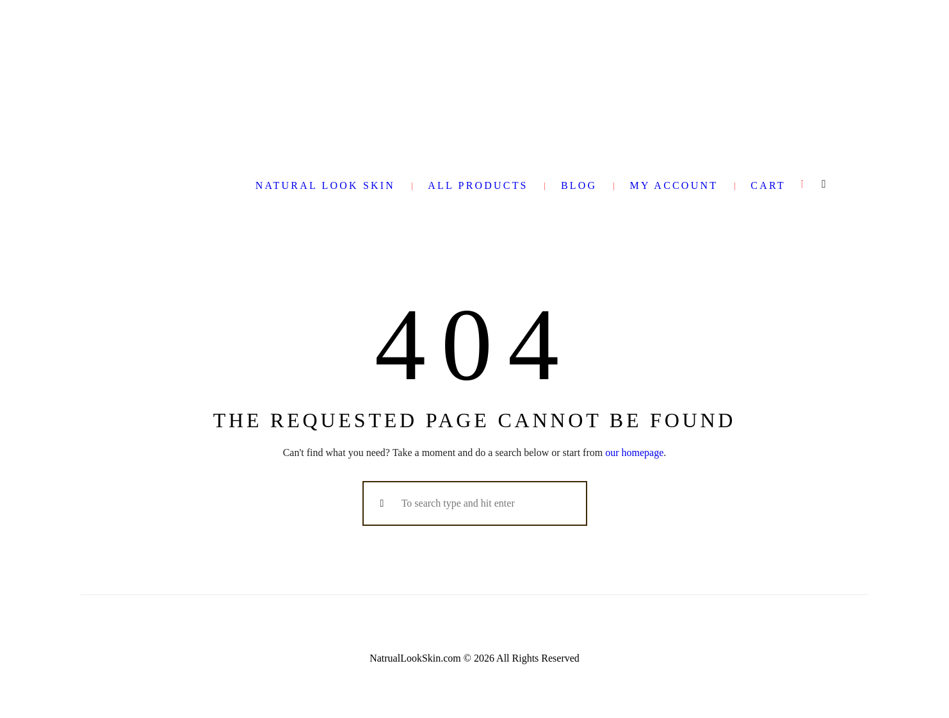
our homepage (634, 452)
